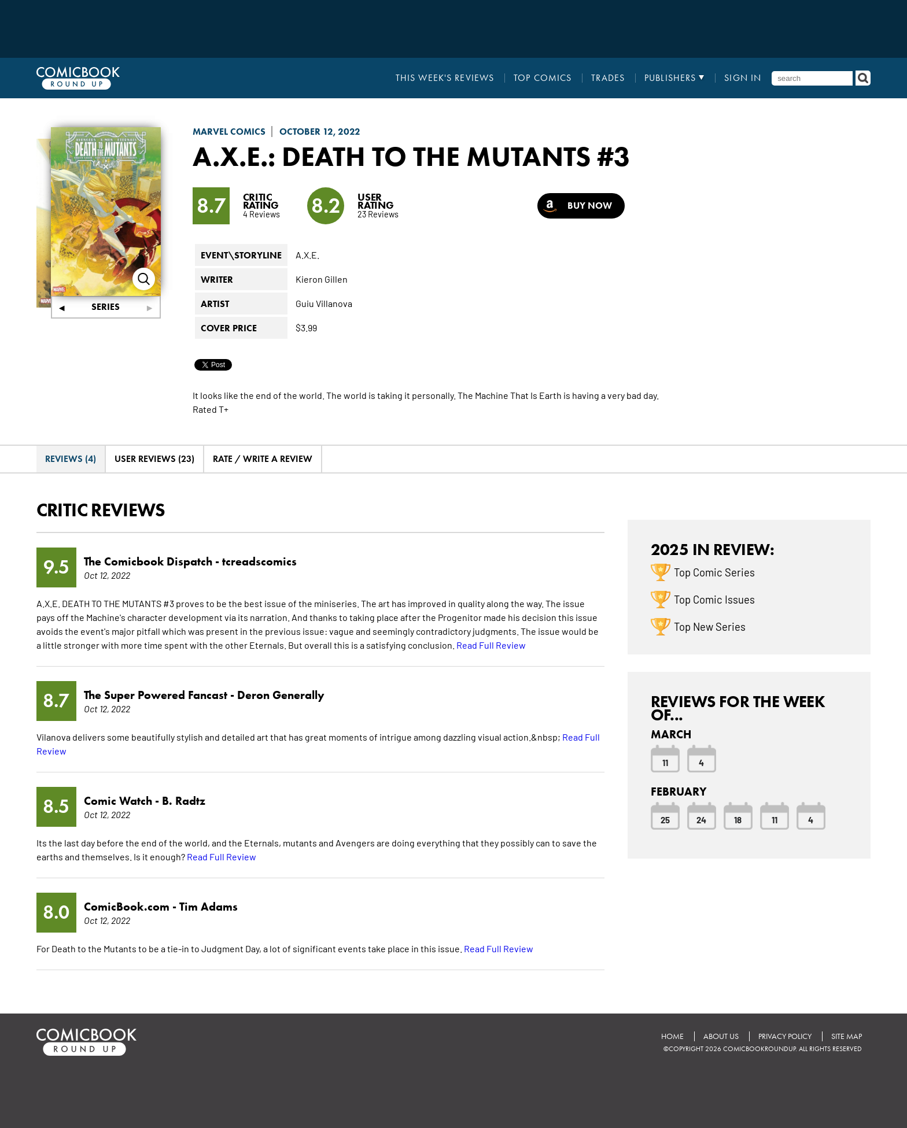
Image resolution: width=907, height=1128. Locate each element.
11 (665, 762)
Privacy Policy (785, 1036)
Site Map (846, 1036)
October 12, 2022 (319, 131)
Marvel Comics (229, 131)
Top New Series (710, 626)
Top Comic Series (714, 572)
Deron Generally (281, 695)
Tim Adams (208, 907)
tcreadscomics (259, 561)
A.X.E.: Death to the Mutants (392, 156)
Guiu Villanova (324, 303)
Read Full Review (491, 644)
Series (105, 306)
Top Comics (543, 78)
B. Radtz (183, 801)
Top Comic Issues (714, 599)
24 (701, 819)
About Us (721, 1036)
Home (672, 1036)
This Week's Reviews (445, 78)
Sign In (742, 78)
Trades (608, 78)
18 (738, 819)
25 (665, 819)
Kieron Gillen (322, 278)
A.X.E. (307, 254)
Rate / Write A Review (262, 458)
